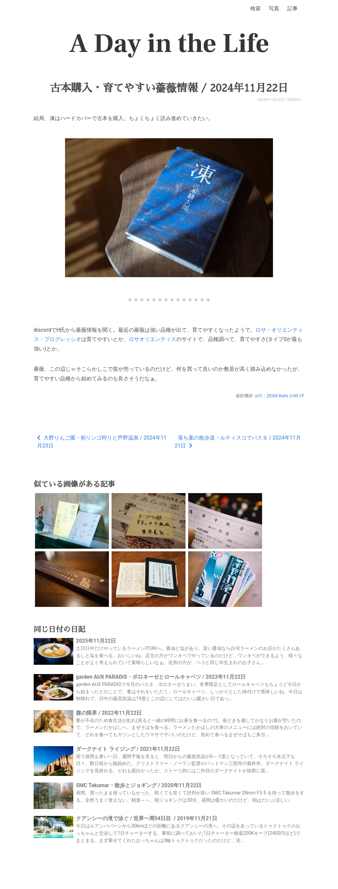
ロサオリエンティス (152, 339)
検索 (255, 8)
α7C (258, 395)
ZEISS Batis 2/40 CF (285, 395)
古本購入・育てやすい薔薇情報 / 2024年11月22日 (169, 88)
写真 (274, 8)
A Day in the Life (169, 43)
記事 (292, 8)
